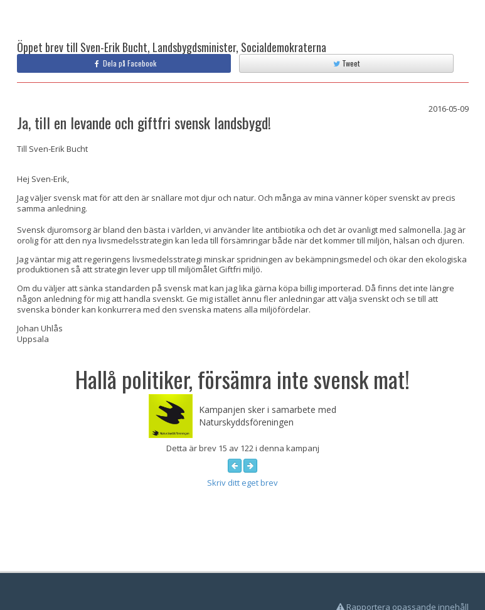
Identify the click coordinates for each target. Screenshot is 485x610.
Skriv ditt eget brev (242, 482)
